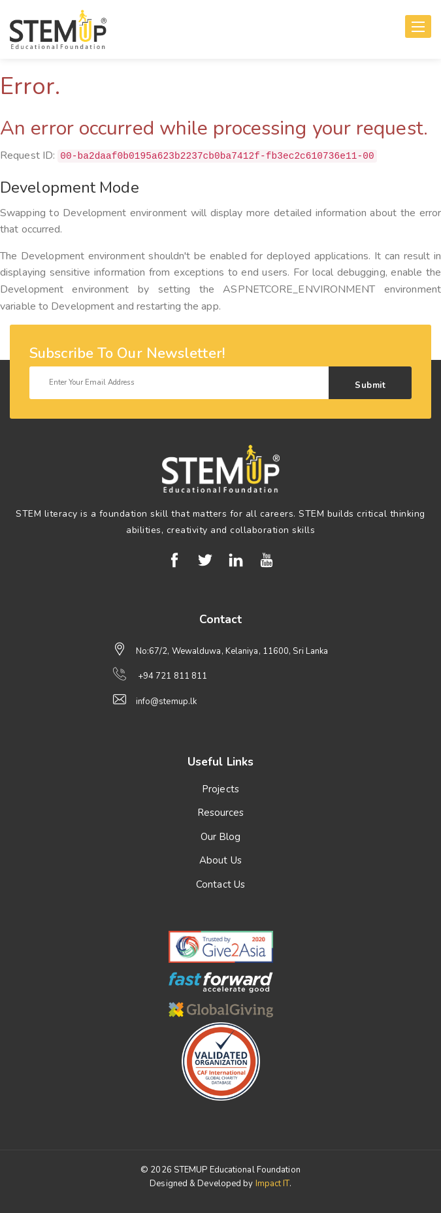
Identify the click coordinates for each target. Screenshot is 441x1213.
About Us (220, 860)
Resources (220, 812)
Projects (220, 789)
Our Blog (221, 836)
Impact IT (272, 1183)
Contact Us (220, 884)
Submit (370, 385)
